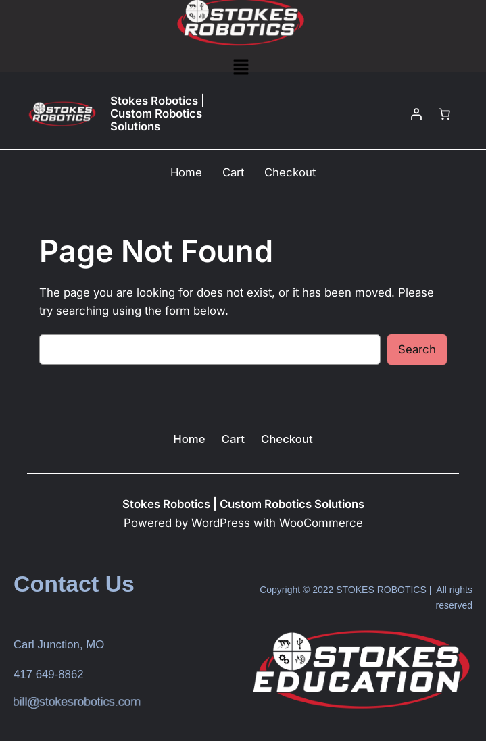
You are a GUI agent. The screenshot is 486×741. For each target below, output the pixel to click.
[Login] (416, 114)
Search (417, 349)
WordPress (220, 523)
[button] (240, 67)
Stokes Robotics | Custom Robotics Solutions (157, 114)
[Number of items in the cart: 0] (445, 114)
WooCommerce (321, 523)
